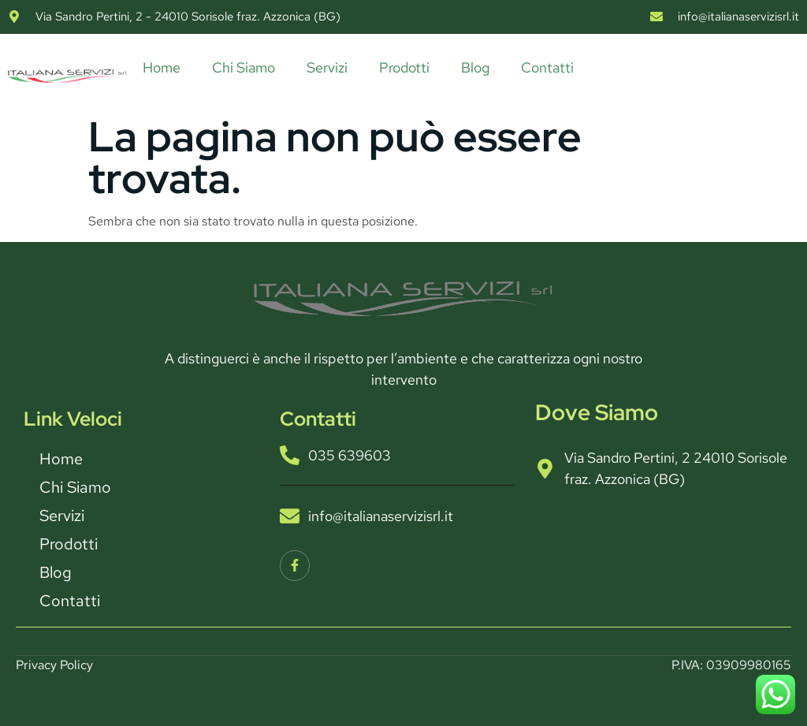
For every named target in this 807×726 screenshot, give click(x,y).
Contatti (547, 67)
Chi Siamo (243, 67)
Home (161, 67)
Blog (475, 67)
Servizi (327, 67)
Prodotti (404, 67)
